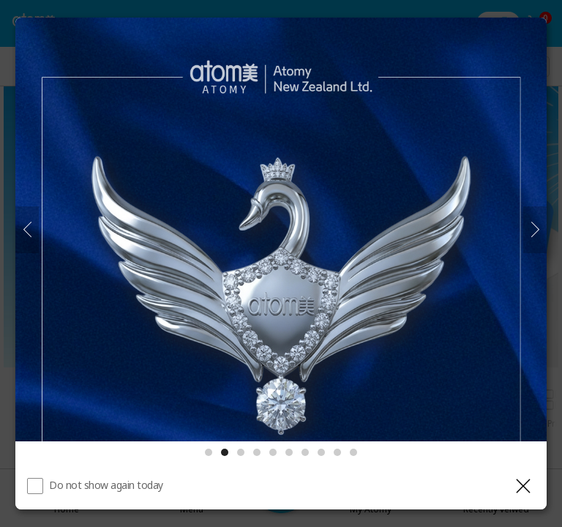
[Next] (535, 229)
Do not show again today (106, 485)
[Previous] (27, 229)
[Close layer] (523, 486)
